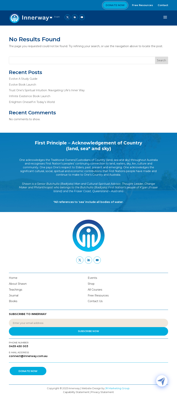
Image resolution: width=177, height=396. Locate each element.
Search (161, 60)
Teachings (15, 289)
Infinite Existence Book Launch (29, 96)
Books (13, 301)
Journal (13, 295)
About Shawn (18, 283)
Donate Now (115, 5)
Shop (91, 283)
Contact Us (95, 301)
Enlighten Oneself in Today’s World (32, 102)
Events (92, 278)
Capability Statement (76, 392)
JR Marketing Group (117, 388)
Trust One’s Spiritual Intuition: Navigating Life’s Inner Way (47, 90)
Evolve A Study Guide (23, 78)
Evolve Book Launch (22, 84)
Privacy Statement (102, 392)
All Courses (95, 289)
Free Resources (98, 295)
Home (13, 278)
